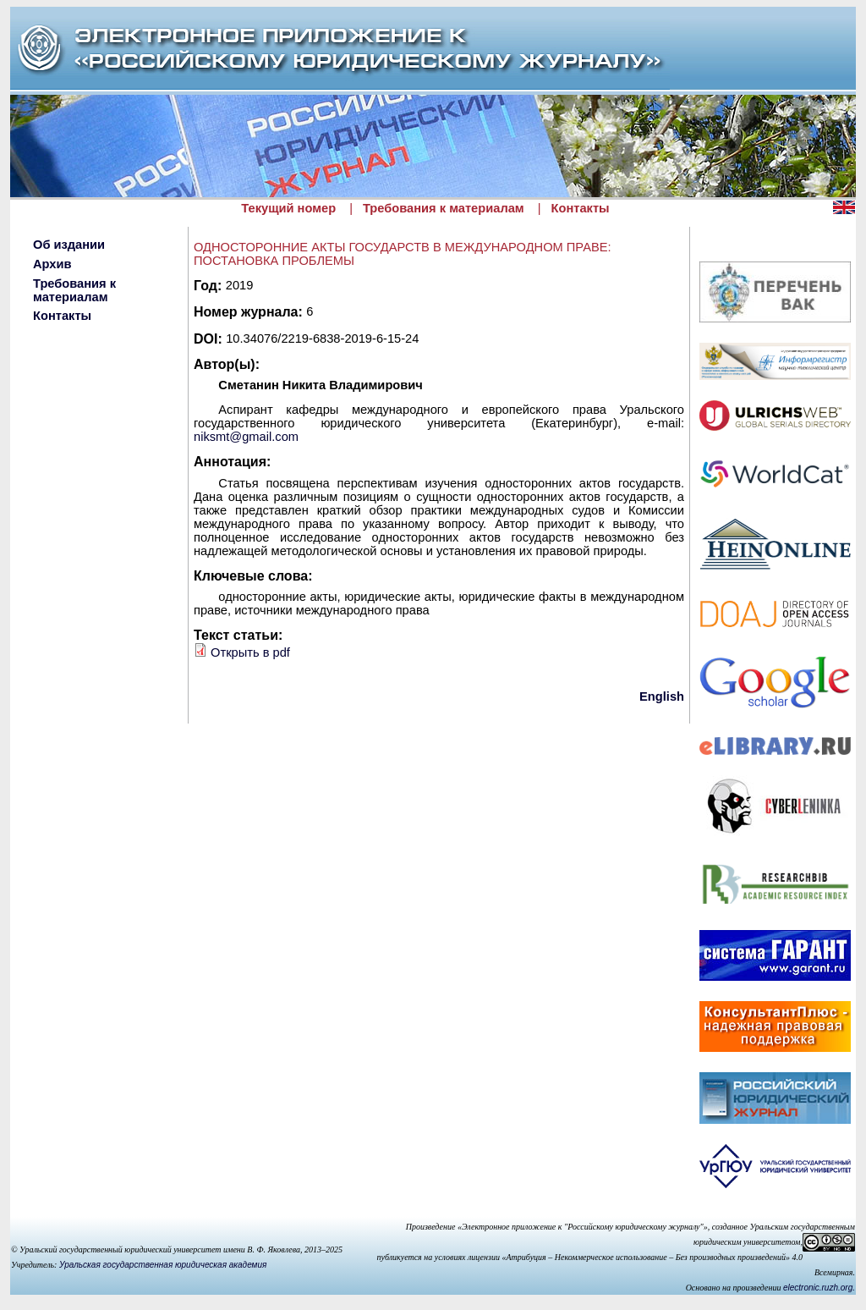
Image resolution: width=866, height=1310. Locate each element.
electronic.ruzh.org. (819, 1287)
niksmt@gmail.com (246, 436)
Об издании (69, 244)
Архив (52, 264)
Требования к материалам (443, 208)
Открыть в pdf (250, 652)
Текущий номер (288, 208)
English (661, 696)
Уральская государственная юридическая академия (162, 1264)
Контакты (580, 208)
